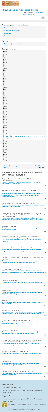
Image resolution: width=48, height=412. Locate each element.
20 (38, 136)
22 (42, 136)
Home (5, 166)
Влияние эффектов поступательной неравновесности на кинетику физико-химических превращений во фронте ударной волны (24, 272)
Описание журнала (10, 28)
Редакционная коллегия (12, 30)
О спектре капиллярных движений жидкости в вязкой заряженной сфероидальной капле (20, 364)
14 (26, 136)
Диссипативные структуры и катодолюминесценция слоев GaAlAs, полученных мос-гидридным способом (22, 261)
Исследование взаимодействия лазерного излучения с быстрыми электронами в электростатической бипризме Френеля (21, 239)
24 (7, 138)
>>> (43, 167)
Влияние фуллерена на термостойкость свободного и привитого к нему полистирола (20, 344)
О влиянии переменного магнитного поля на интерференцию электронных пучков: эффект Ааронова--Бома (23, 332)
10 (18, 136)
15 (28, 136)
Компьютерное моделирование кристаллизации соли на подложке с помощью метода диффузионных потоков (21, 250)
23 (44, 136)
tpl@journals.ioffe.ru (40, 12)
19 (36, 136)
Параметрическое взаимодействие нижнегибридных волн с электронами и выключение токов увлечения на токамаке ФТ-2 (23, 218)
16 (30, 136)
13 (24, 136)
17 (32, 136)
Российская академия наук (12, 387)
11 (20, 136)
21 (40, 136)
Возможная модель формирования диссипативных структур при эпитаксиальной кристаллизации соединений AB (23, 312)
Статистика (8, 33)
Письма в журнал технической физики (20, 10)
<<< (39, 167)
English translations (28, 14)
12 (22, 136)
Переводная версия (10, 36)
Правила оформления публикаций (15, 44)
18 (34, 136)
